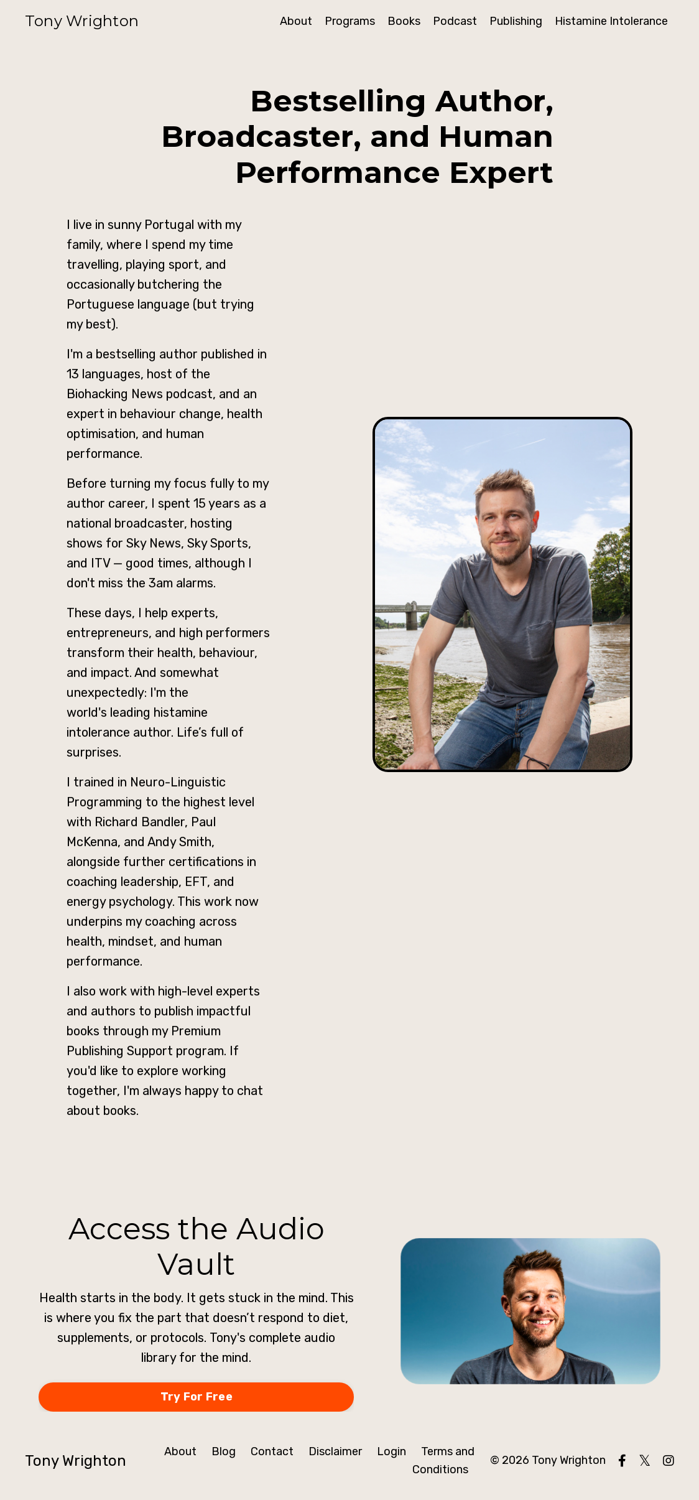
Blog (223, 1451)
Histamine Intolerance (611, 21)
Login (391, 1451)
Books (403, 21)
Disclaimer (335, 1451)
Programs (350, 21)
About (296, 21)
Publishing (515, 21)
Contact (272, 1451)
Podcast (455, 21)
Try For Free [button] (196, 1397)
